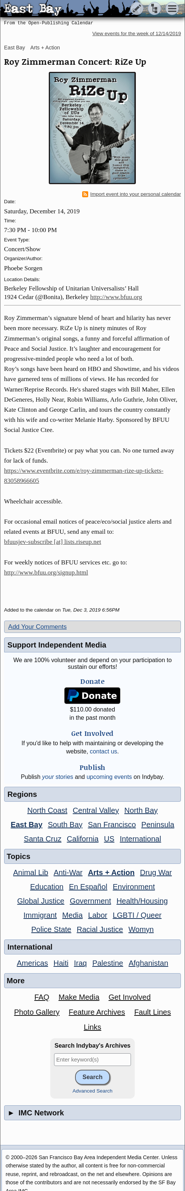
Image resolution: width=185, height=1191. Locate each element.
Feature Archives (97, 1012)
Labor (97, 915)
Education (46, 887)
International (140, 839)
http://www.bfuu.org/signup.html (46, 572)
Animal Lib (30, 872)
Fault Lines (152, 1012)
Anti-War (68, 872)
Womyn (140, 929)
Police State (51, 929)
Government (90, 901)
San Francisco (112, 824)
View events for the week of (136, 33)
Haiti (61, 963)
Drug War (156, 872)
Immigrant (40, 915)
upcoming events (109, 777)
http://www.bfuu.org (116, 297)
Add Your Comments (37, 626)
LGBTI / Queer (137, 915)
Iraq (80, 963)
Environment (134, 887)
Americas (32, 963)
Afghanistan (148, 963)
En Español (88, 887)
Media (72, 915)
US (109, 839)
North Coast (47, 810)
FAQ (41, 997)
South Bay (65, 824)
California (82, 839)
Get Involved (129, 997)
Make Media (79, 997)
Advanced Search (92, 1091)
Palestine (107, 963)
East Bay (14, 48)
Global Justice (41, 901)
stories (57, 777)
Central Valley (96, 810)
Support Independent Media (57, 645)
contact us (103, 751)
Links (92, 1027)
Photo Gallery (36, 1012)
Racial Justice (100, 929)
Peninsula (157, 824)
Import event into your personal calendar (131, 194)
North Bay (141, 810)
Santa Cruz (43, 839)
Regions (22, 794)
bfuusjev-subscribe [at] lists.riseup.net (52, 541)
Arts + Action (45, 48)
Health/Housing (142, 901)
